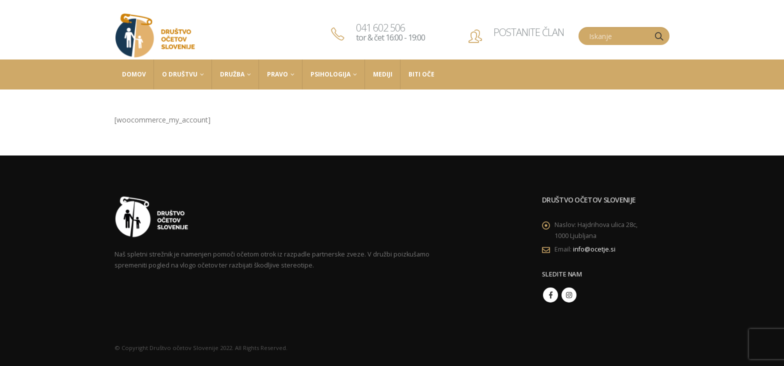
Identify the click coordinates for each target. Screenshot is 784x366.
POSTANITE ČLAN (529, 32)
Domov (134, 74)
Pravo (277, 74)
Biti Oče (421, 74)
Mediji (382, 74)
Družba (232, 74)
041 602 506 (390, 32)
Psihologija (330, 74)
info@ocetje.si (594, 249)
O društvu (180, 74)
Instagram (569, 295)
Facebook (550, 295)
